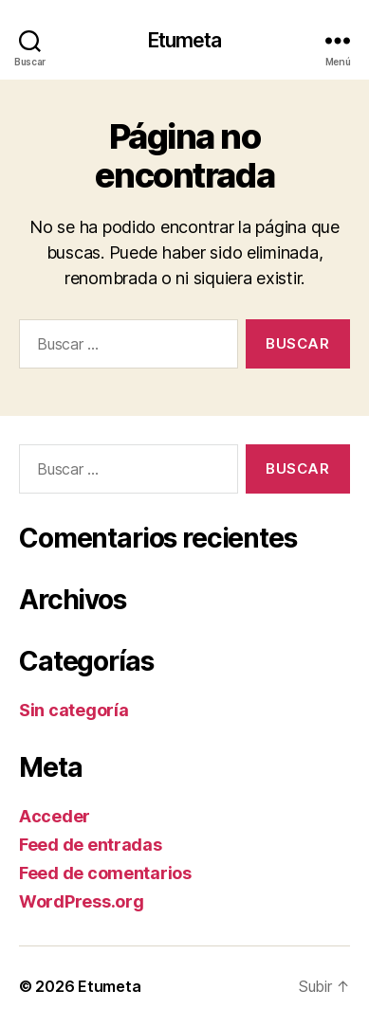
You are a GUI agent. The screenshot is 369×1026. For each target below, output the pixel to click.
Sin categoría (74, 710)
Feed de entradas (90, 845)
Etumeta (185, 40)
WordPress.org (81, 901)
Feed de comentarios (105, 873)
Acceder (54, 816)
